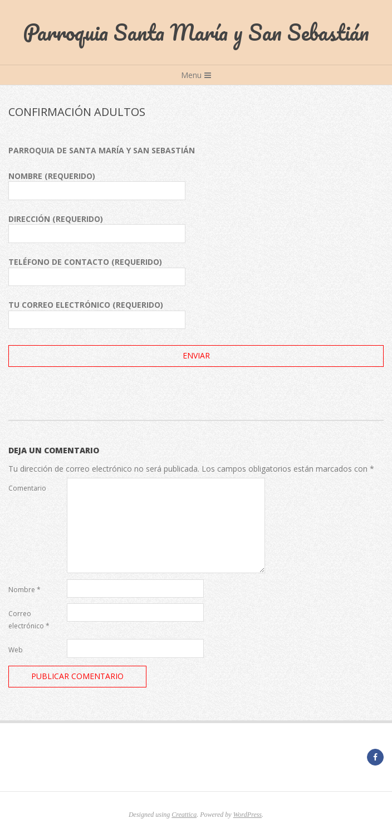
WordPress (247, 814)
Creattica (184, 814)
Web (15, 650)
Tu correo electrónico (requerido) (96, 314)
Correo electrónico (29, 620)
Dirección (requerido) (96, 228)
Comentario (27, 488)
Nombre (24, 589)
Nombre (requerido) (96, 185)
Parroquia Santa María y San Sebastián (196, 32)
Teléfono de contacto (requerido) (96, 271)
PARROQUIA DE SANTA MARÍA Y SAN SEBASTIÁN (101, 150)
